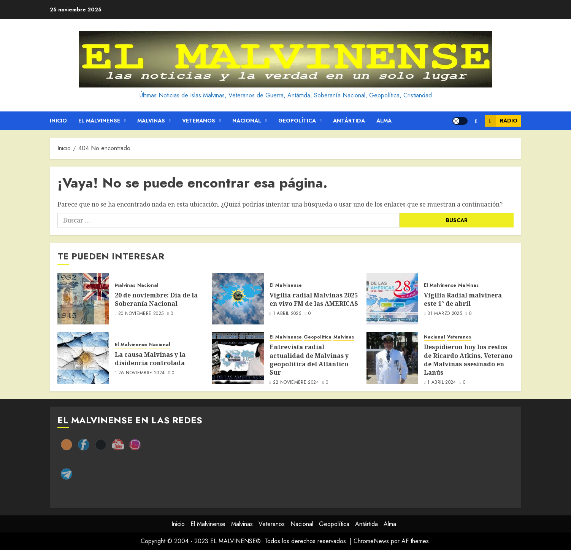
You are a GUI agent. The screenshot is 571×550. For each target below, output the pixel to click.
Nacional (246, 120)
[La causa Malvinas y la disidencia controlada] (83, 358)
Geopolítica (297, 120)
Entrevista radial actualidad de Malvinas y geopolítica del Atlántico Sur (309, 360)
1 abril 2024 (441, 383)
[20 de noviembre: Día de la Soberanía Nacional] (83, 298)
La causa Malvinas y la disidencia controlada (150, 358)
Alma (384, 120)
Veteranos (198, 120)
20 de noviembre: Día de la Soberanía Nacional (156, 299)
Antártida (349, 120)
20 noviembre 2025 (140, 314)
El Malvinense (99, 120)
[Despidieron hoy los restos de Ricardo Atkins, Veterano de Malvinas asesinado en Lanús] (392, 358)
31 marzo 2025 (444, 314)
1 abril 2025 (287, 314)
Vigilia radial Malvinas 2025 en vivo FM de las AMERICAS (314, 299)
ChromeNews (371, 541)
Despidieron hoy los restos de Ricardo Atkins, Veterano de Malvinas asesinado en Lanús (468, 360)
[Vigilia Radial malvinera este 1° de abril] (392, 298)
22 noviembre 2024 (296, 383)
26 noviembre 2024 (141, 373)
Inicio (58, 120)
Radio (501, 121)
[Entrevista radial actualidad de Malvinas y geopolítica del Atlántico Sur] (238, 358)
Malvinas (151, 120)
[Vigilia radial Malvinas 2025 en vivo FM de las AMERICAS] (238, 298)
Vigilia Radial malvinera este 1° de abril (463, 299)
